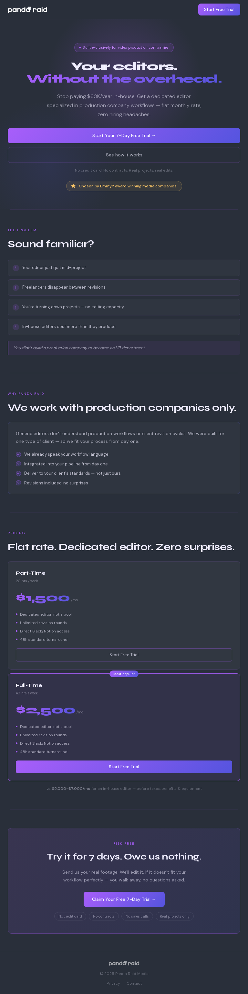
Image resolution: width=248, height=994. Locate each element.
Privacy (113, 983)
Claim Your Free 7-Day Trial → (124, 899)
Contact (134, 983)
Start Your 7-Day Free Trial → (124, 135)
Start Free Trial (219, 9)
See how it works (124, 155)
